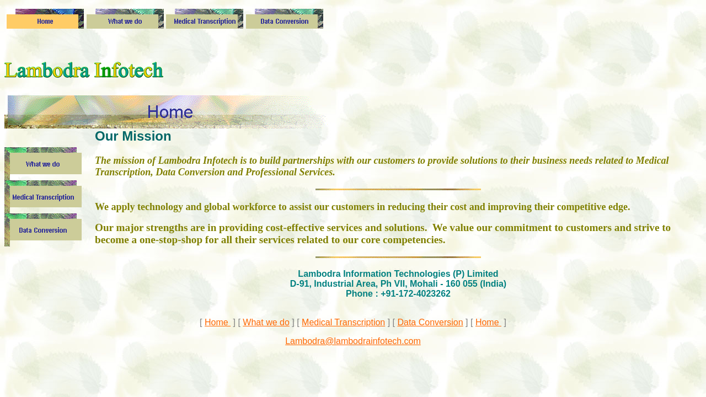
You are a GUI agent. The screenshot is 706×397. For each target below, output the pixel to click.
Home (218, 322)
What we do (266, 322)
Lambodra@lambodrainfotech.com (353, 341)
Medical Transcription (343, 322)
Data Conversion (430, 322)
